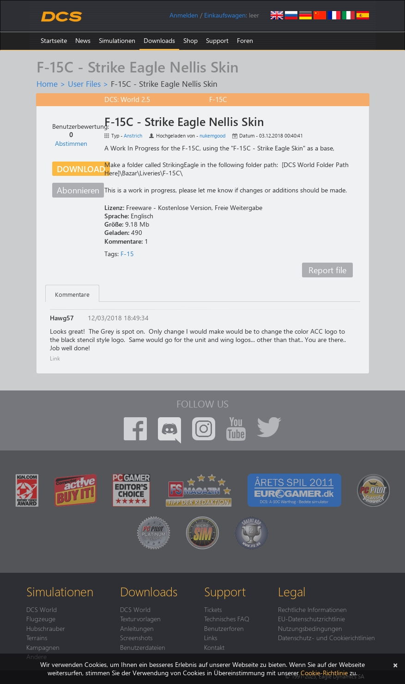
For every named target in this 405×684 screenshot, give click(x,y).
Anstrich (133, 135)
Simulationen (117, 40)
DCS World (41, 609)
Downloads (159, 40)
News (83, 40)
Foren (245, 40)
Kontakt (214, 647)
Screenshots (136, 637)
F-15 (127, 253)
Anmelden (183, 15)
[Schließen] (395, 664)
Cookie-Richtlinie (324, 672)
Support (217, 40)
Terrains (36, 637)
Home (47, 83)
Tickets (213, 609)
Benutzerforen (224, 628)
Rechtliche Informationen (312, 609)
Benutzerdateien (142, 647)
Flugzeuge (40, 618)
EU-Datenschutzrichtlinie (311, 618)
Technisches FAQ (226, 618)
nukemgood (212, 135)
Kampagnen (43, 647)
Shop (190, 40)
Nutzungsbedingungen (310, 628)
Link (55, 358)
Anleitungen (137, 628)
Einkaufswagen (225, 15)
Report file (327, 270)
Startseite (54, 40)
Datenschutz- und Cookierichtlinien (326, 637)
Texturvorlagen (140, 618)
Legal (292, 591)
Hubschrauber (45, 628)
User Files (84, 83)
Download (81, 168)
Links (210, 637)
